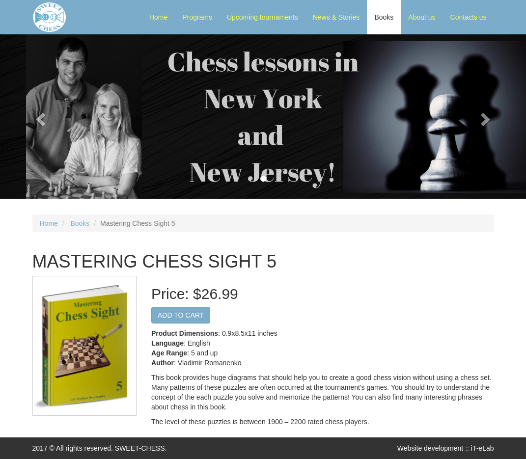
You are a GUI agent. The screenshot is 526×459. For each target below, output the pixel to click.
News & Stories (336, 17)
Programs (197, 17)
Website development (430, 448)
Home (158, 17)
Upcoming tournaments (262, 17)
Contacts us (468, 17)
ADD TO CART (181, 315)
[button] (39, 116)
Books (383, 17)
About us (421, 17)
